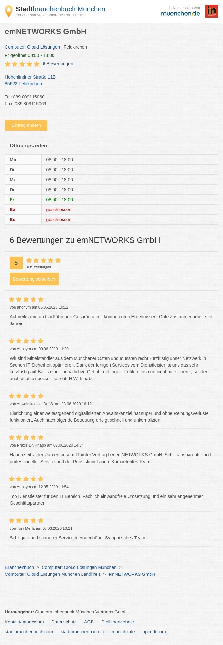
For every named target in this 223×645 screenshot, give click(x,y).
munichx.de (123, 631)
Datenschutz (64, 621)
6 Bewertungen (58, 63)
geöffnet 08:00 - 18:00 (29, 55)
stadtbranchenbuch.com (29, 631)
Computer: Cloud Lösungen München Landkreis (53, 574)
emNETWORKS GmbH (131, 574)
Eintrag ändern (26, 125)
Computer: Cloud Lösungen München (79, 567)
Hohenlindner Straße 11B (108, 80)
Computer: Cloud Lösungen (32, 47)
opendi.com (154, 631)
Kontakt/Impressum (24, 621)
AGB (89, 621)
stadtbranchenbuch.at (82, 631)
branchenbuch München (60, 9)
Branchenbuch (19, 567)
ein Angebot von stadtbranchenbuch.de (49, 15)
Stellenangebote (118, 621)
